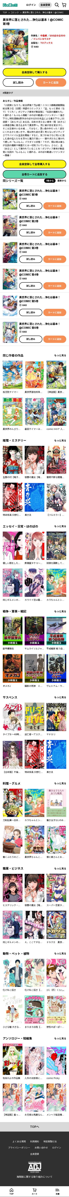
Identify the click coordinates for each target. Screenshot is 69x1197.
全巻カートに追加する (34, 174)
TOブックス (46, 42)
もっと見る (60, 355)
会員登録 (45, 4)
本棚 (57, 1194)
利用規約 (34, 1141)
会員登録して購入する (34, 72)
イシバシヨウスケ (42, 39)
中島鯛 (43, 35)
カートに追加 (51, 82)
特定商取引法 (50, 1141)
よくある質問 (19, 1141)
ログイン (31, 4)
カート (34, 1194)
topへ (34, 1127)
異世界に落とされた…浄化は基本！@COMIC (42, 12)
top (5, 12)
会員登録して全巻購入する (34, 164)
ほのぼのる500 (57, 35)
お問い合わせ (41, 1147)
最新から (61, 180)
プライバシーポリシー (19, 1147)
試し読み (18, 82)
